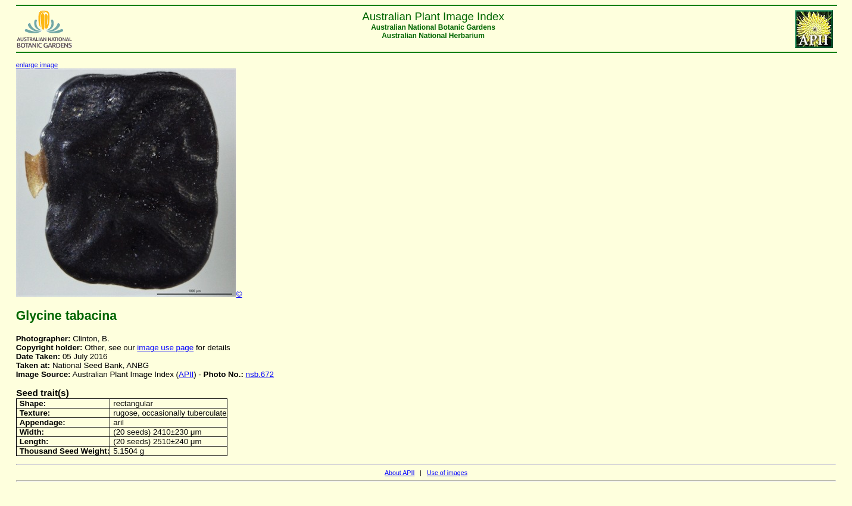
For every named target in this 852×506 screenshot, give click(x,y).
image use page (165, 347)
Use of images (447, 472)
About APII (399, 472)
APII (186, 374)
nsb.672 (260, 374)
